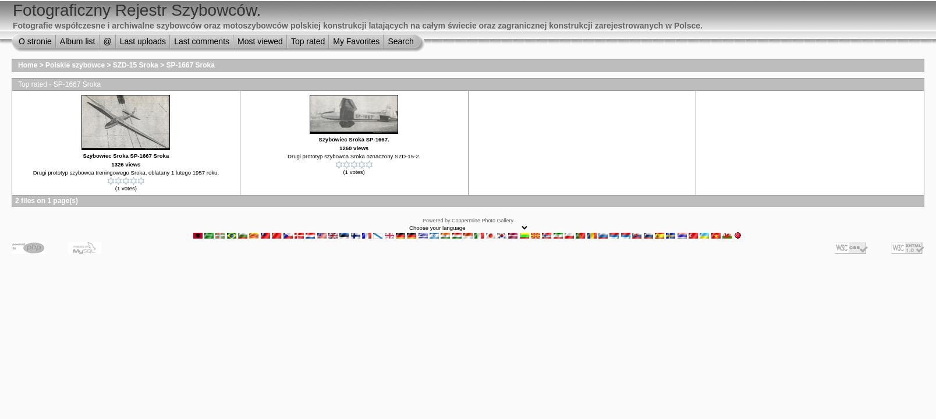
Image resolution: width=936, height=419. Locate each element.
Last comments (201, 41)
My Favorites (356, 41)
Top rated (308, 41)
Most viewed (260, 41)
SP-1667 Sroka (190, 65)
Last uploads (143, 41)
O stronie (35, 41)
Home (27, 65)
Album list (77, 41)
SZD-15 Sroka (135, 65)
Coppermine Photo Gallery (482, 220)
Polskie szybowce (75, 65)
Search (400, 41)
